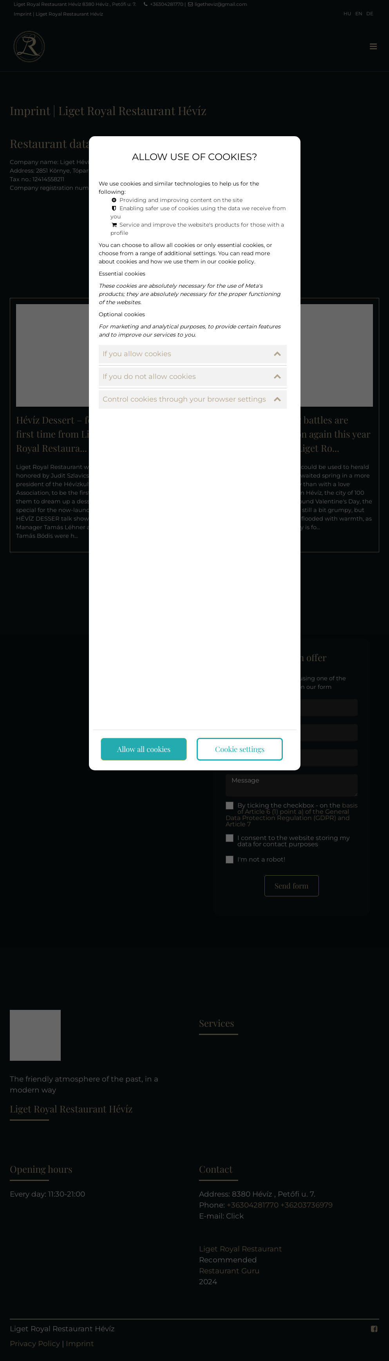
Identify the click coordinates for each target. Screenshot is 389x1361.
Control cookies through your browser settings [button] (192, 398)
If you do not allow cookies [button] (192, 375)
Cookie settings (239, 748)
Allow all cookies (143, 748)
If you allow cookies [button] (192, 352)
